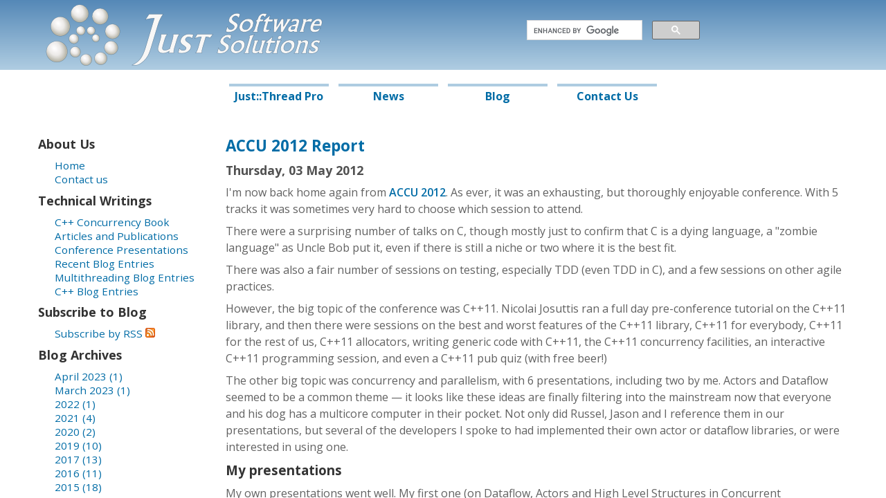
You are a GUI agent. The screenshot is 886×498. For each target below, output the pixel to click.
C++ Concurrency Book (112, 222)
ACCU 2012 (417, 192)
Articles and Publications (117, 236)
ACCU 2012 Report (295, 145)
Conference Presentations (121, 250)
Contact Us (607, 96)
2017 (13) (78, 459)
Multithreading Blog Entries (125, 277)
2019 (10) (78, 445)
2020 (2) (75, 432)
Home (70, 165)
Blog (497, 96)
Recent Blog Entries (104, 263)
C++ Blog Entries (96, 291)
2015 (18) (78, 487)
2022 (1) (75, 404)
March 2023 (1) (92, 390)
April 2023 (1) (89, 376)
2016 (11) (78, 473)
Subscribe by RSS (105, 333)
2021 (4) (75, 418)
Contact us (81, 179)
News (388, 96)
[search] (583, 30)
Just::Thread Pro (279, 96)
